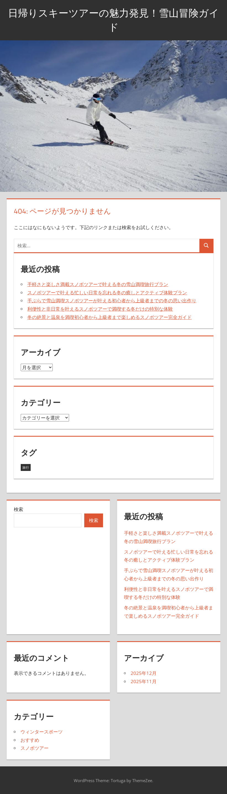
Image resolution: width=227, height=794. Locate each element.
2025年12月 (144, 673)
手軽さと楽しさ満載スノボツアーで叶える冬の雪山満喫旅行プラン (97, 284)
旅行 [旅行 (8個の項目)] (25, 467)
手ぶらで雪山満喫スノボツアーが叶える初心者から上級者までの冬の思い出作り (111, 300)
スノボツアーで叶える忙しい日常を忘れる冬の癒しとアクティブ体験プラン (107, 292)
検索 (18, 509)
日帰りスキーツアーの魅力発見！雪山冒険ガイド (113, 19)
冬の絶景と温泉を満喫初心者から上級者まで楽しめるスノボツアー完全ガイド (109, 317)
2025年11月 (144, 681)
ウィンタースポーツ (41, 732)
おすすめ (29, 740)
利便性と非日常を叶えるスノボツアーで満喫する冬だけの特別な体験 (100, 309)
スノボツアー (34, 748)
